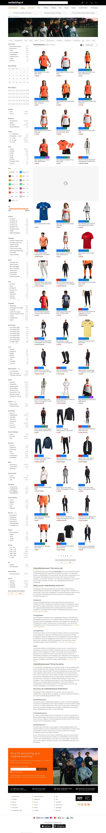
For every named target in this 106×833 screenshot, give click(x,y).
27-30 (20, 90)
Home (9, 16)
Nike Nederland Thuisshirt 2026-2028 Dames (41, 160)
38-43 (24, 100)
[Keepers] (73, 7)
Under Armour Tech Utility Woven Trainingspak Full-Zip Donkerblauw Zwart (42, 371)
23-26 (9, 90)
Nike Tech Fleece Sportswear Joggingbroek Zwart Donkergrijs (86, 312)
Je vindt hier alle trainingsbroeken (66, 642)
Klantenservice (16, 796)
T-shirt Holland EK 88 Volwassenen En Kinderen (41, 253)
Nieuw (10, 40)
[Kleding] (23, 7)
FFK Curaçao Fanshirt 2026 (42, 223)
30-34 (9, 93)
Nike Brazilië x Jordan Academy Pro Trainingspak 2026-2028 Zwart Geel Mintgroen (64, 342)
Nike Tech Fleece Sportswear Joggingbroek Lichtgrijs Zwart (43, 283)
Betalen (14, 802)
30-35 (13, 93)
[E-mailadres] (23, 769)
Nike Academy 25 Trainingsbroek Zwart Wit (63, 458)
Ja (61, 562)
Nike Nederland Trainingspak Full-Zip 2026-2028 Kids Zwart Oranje (43, 430)
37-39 (13, 100)
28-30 (27, 90)
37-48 (17, 100)
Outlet (93, 40)
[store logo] (19, 2)
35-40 (24, 97)
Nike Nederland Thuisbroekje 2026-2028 (86, 283)
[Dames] (66, 7)
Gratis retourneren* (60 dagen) (54, 13)
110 (17, 78)
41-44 (20, 104)
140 (13, 82)
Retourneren (15, 807)
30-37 (17, 93)
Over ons (36, 802)
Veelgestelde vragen (17, 810)
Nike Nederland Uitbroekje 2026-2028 (42, 547)
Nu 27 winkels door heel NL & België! (86, 790)
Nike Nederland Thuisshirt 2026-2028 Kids (41, 102)
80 (20, 75)
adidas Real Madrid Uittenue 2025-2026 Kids (86, 429)
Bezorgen (15, 804)
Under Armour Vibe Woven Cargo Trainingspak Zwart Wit (65, 517)
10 (24, 72)
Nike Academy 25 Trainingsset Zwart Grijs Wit (65, 546)
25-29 (17, 90)
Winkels (36, 807)
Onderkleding (76, 40)
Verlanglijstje (87, 3)
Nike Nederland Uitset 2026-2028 (86, 131)
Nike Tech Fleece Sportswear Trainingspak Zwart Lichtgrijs (42, 341)
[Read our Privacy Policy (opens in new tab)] (21, 772)
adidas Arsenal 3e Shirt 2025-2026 (43, 488)
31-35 (27, 93)
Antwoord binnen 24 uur (40, 790)
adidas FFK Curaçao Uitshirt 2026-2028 (86, 341)
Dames (88, 40)
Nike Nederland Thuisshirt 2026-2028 (41, 73)
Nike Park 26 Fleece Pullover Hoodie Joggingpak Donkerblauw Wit (42, 459)
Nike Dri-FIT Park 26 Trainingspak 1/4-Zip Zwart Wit (64, 430)
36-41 (9, 100)
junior (10, 68)
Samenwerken (59, 804)
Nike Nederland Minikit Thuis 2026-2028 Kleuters (86, 73)
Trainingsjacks (68, 40)
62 (9, 75)
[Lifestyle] (54, 7)
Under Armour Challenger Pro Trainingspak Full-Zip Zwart (87, 517)
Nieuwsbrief (58, 802)
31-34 (24, 93)
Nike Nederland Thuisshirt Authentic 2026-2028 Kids (42, 312)
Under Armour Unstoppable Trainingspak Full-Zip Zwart (86, 547)
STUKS (17, 68)
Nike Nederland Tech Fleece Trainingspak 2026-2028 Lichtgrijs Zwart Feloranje (86, 224)
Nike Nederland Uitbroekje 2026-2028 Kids (42, 517)
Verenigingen (59, 807)
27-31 (24, 90)
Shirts (26, 40)
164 (27, 82)
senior (13, 68)
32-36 (9, 97)
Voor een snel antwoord (62, 790)
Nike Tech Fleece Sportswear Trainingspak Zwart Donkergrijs (65, 283)
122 (24, 78)
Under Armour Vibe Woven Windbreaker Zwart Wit (86, 458)
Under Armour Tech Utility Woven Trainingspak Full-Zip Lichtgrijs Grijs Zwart (64, 488)
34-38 (17, 97)
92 (27, 75)
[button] (96, 2)
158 (24, 82)
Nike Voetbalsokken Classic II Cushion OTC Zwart (64, 371)
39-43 (9, 104)
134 (10, 82)
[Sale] (39, 7)
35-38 (20, 97)
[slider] (8, 208)
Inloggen (82, 3)
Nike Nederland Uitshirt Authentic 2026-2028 (63, 131)
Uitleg (19, 368)
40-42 (13, 104)
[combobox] (53, 2)
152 (20, 82)
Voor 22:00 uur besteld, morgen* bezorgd (84, 13)
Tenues (42, 40)
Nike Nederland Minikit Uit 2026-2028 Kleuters (64, 253)
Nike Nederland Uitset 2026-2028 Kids (42, 131)
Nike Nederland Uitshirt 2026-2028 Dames (87, 400)
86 (24, 75)
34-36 (13, 97)
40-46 (17, 104)
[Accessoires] (31, 7)
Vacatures (36, 810)
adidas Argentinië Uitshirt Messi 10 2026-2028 (63, 312)
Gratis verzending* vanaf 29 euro (24, 13)
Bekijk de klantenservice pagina (20, 790)
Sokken (36, 40)
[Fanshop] (46, 7)
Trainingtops (59, 40)
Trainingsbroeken (50, 40)
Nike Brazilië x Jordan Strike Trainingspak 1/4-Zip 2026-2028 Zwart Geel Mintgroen (86, 371)
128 (27, 78)
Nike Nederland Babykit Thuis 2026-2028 (65, 160)
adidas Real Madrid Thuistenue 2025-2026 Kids (65, 400)
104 (13, 78)
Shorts (30, 40)
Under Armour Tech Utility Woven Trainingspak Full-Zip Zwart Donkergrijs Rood (86, 488)
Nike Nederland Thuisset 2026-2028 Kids (87, 102)
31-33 (20, 93)
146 (17, 82)
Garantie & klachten (38, 796)
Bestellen (15, 799)
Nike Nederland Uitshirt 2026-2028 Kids (65, 224)
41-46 (27, 104)
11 (27, 72)
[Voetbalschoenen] (13, 7)
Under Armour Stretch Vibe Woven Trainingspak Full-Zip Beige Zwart (42, 400)
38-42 (20, 100)
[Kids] (60, 7)
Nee (70, 562)
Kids (83, 40)
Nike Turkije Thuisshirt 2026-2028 (86, 253)
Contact (36, 804)
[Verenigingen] (94, 7)
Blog (57, 799)
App (57, 796)
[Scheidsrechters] (83, 7)
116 (20, 78)
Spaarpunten (37, 799)
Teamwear (58, 810)
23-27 (13, 90)
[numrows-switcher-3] (81, 45)
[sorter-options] (91, 45)
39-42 (27, 100)
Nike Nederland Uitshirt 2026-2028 (65, 73)
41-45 (24, 104)
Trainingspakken (18, 40)
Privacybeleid (16, 772)
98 (9, 78)
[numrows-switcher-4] (83, 45)
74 (16, 75)
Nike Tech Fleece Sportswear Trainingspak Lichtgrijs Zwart (86, 160)
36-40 (27, 97)
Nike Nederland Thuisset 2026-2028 (65, 102)
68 (13, 75)
